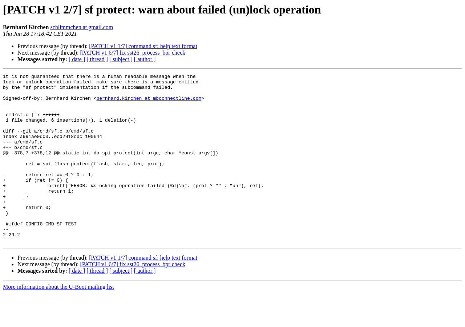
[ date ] (77, 59)
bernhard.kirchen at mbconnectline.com (148, 103)
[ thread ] (97, 59)
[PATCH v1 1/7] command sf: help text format (143, 46)
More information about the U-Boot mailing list (58, 321)
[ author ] (145, 59)
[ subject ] (121, 59)
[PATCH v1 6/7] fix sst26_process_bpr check (132, 53)
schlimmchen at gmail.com (81, 27)
